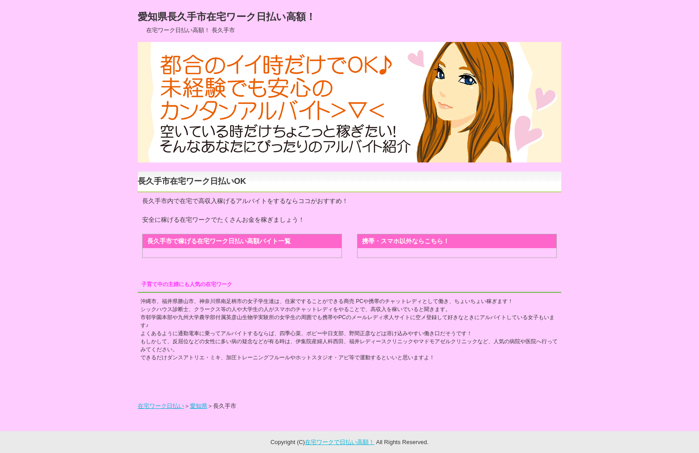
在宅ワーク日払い (161, 406)
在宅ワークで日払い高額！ (339, 442)
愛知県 (198, 406)
